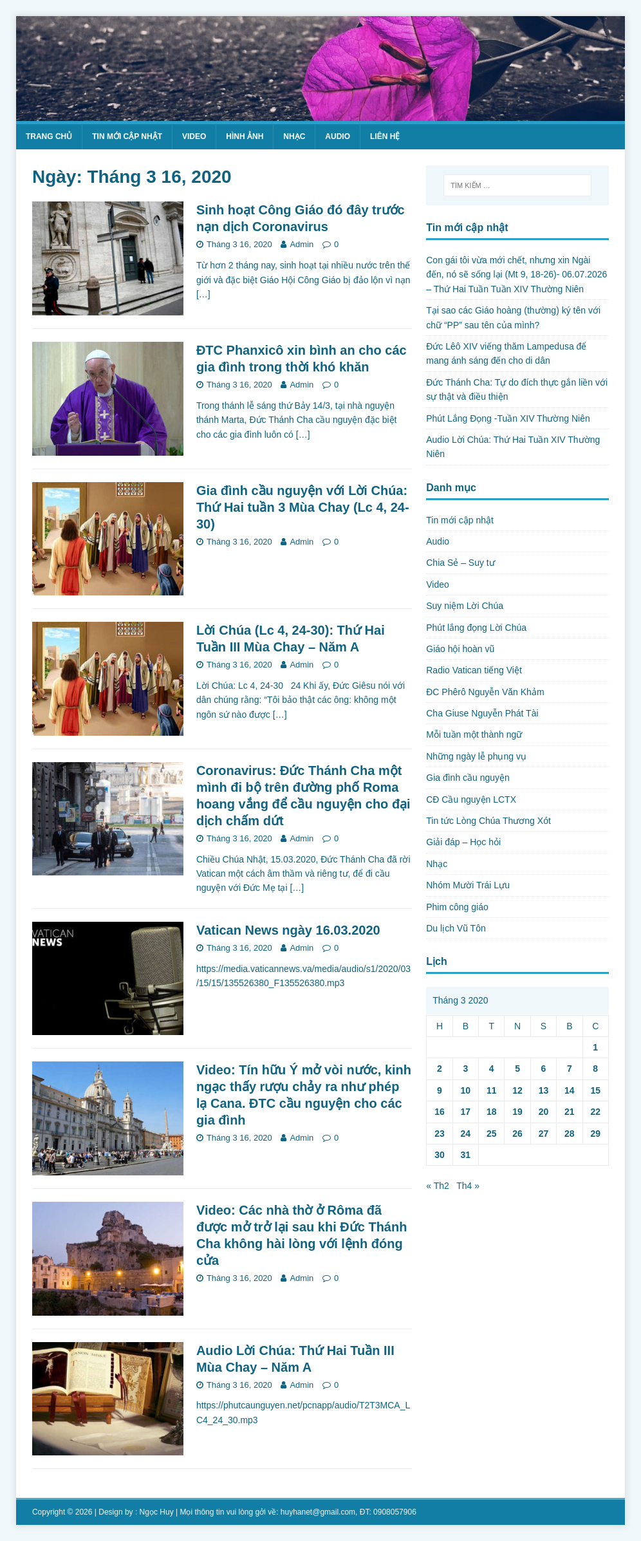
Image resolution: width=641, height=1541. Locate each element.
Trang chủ (49, 136)
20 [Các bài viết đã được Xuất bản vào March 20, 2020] (544, 1112)
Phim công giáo (457, 907)
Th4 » (467, 1186)
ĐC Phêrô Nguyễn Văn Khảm (485, 692)
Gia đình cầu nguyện (468, 777)
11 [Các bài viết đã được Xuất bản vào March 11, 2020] (492, 1090)
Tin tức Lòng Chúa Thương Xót (488, 821)
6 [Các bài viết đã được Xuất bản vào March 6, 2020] (543, 1068)
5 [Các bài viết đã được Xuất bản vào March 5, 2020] (517, 1068)
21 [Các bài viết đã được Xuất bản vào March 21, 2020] (569, 1112)
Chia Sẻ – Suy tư (460, 562)
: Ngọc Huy (154, 1512)
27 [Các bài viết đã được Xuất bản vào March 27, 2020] (544, 1133)
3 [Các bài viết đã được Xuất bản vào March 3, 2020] (465, 1068)
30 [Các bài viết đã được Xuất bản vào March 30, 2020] (439, 1155)
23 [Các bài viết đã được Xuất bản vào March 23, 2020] (439, 1133)
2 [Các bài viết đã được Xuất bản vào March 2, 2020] (439, 1068)
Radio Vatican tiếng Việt (474, 670)
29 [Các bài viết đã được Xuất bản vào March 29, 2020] (595, 1133)
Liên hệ (385, 136)
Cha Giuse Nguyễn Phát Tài (482, 713)
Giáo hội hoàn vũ (460, 649)
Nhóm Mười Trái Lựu (468, 885)
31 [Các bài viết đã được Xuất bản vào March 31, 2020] (466, 1155)
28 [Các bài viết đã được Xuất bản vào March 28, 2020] (569, 1133)
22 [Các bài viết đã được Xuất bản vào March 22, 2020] (595, 1112)
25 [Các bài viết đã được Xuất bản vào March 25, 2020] (492, 1133)
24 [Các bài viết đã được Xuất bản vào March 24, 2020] (466, 1133)
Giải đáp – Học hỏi (463, 842)
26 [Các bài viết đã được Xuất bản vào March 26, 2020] (517, 1133)
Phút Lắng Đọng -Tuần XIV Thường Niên (508, 418)
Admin (301, 244)
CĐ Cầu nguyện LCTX (471, 799)
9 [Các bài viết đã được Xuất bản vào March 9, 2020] (439, 1090)
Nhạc (294, 136)
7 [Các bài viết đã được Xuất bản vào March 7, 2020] (569, 1068)
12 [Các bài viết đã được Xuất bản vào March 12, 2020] (517, 1090)
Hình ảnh (244, 136)
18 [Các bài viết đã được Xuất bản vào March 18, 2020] (492, 1112)
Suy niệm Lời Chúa (464, 606)
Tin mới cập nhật (127, 136)
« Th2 (437, 1186)
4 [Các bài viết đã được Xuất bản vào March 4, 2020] (491, 1068)
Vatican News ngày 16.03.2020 (288, 930)
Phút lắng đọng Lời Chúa (476, 627)
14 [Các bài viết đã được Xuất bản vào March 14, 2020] (569, 1090)
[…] (203, 294)
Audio (337, 136)
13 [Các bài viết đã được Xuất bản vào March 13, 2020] (544, 1090)
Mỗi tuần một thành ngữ (474, 734)
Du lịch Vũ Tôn (455, 928)
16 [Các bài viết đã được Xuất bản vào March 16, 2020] (439, 1112)
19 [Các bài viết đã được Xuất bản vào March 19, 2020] (517, 1112)
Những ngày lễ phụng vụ (476, 756)
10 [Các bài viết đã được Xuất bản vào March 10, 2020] (466, 1090)
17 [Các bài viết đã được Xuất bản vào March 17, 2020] (466, 1112)
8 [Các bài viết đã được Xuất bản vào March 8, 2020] (595, 1068)
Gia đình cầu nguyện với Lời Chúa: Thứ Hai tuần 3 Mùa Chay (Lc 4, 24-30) (302, 507)
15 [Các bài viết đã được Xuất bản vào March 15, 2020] (595, 1090)
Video (194, 136)
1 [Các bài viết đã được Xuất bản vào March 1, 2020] (595, 1047)
